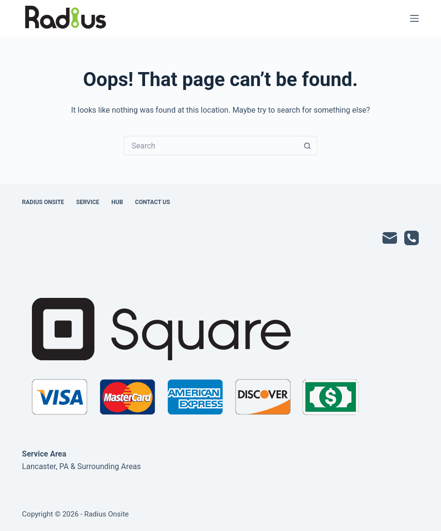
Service (88, 202)
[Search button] (307, 145)
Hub (117, 202)
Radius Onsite (43, 202)
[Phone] (411, 238)
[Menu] (414, 18)
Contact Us (152, 202)
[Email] (389, 238)
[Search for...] (211, 145)
